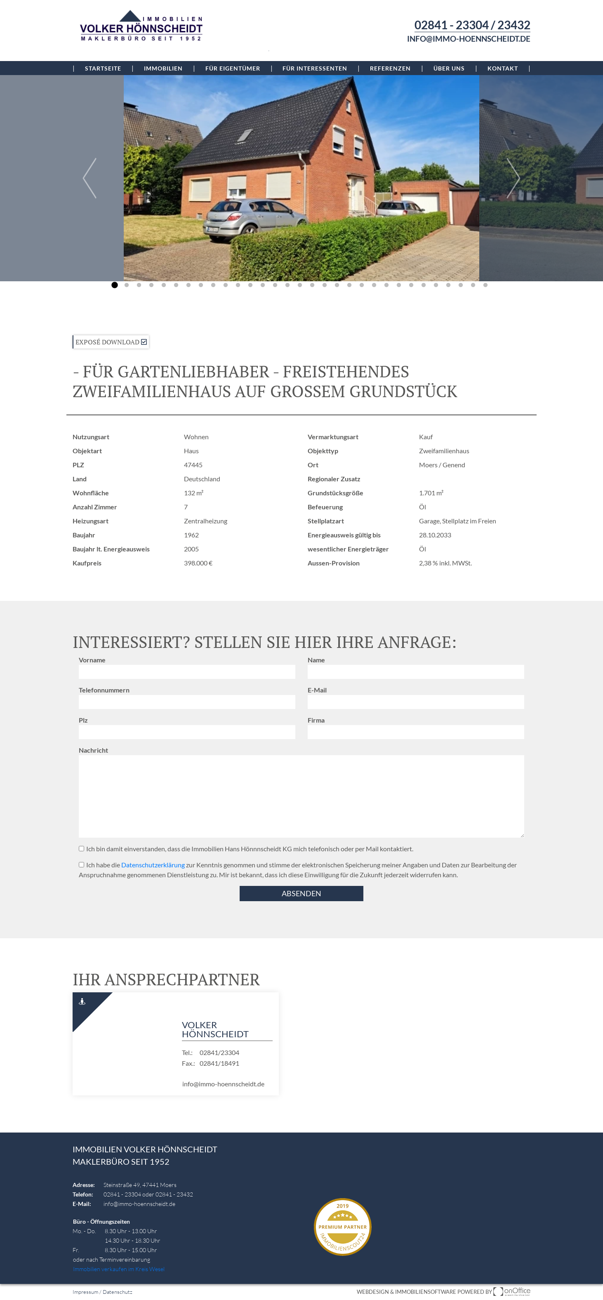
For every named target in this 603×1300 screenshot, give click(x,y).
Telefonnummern (104, 690)
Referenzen (390, 68)
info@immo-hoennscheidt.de (468, 38)
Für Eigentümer (232, 68)
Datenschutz (117, 1291)
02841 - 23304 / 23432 (472, 25)
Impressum (85, 1291)
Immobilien (163, 68)
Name (316, 660)
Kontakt (503, 68)
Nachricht (93, 750)
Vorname (92, 660)
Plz (83, 720)
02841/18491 (219, 1063)
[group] (301, 178)
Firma (316, 720)
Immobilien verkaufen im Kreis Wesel (119, 1268)
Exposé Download (111, 341)
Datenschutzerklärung (153, 865)
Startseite (103, 68)
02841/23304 (219, 1052)
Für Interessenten (315, 68)
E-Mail (317, 690)
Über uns (449, 68)
